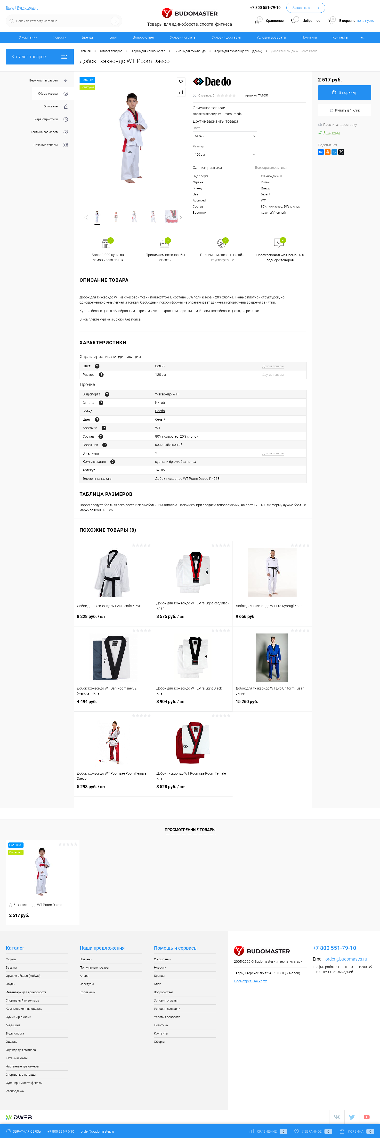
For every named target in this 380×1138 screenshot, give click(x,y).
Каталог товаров (40, 56)
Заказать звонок (305, 8)
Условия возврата (271, 37)
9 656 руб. (272, 619)
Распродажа (15, 1091)
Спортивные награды (21, 1075)
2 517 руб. (19, 915)
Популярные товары (94, 968)
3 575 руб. (192, 619)
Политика (309, 37)
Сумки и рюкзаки (18, 1017)
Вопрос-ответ (143, 37)
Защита (11, 968)
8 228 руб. (113, 619)
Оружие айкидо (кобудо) (23, 976)
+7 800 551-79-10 (61, 1131)
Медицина (13, 1025)
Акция (84, 976)
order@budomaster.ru (346, 959)
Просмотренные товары (190, 830)
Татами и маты (17, 1058)
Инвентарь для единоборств (26, 992)
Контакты (340, 37)
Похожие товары (50, 145)
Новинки (86, 959)
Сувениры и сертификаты (24, 1083)
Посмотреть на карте (250, 981)
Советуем (87, 984)
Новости (59, 37)
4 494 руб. (113, 704)
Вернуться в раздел (48, 81)
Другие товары (273, 366)
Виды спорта (15, 1033)
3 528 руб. (193, 789)
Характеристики (51, 119)
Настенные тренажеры (22, 1066)
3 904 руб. (192, 704)
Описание (56, 106)
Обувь (10, 984)
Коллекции (87, 992)
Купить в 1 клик (345, 110)
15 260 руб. (272, 704)
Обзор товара (53, 93)
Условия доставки (226, 37)
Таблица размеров (49, 132)
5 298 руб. (113, 789)
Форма (11, 959)
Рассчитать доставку (337, 125)
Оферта (159, 1042)
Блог (113, 37)
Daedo (265, 188)
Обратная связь (23, 1131)
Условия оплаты (183, 37)
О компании (28, 37)
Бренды (88, 37)
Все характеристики (271, 167)
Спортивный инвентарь (22, 1000)
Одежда (11, 1042)
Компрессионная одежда (24, 1009)
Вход (10, 7)
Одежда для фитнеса (21, 1050)
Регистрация (27, 7)
